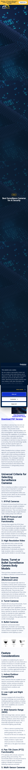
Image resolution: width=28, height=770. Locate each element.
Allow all (14, 394)
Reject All (14, 404)
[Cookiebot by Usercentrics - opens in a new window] (20, 365)
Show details (19, 389)
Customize (14, 399)
